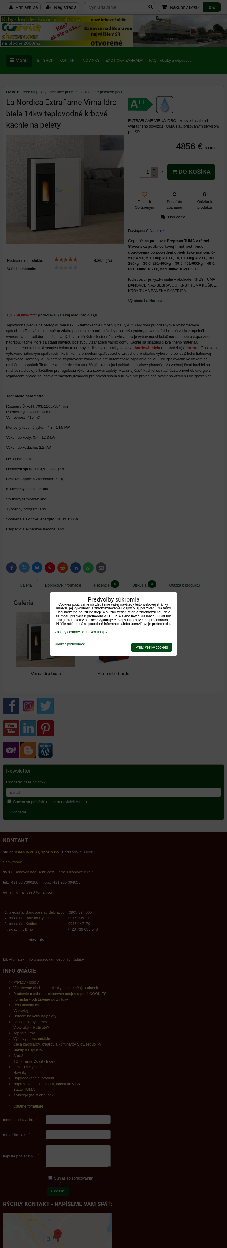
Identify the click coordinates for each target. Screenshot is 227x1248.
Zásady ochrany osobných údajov (81, 632)
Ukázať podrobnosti (70, 644)
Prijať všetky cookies (152, 647)
